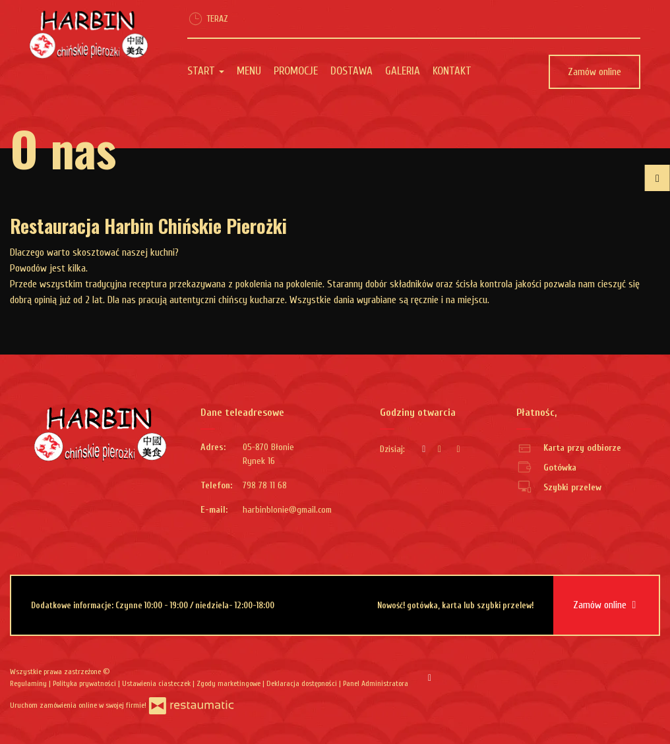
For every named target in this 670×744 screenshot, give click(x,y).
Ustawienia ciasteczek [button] (157, 683)
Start (205, 71)
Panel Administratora (375, 683)
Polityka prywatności (85, 683)
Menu (249, 71)
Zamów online (594, 72)
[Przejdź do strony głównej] (89, 35)
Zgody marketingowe (229, 683)
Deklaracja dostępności (302, 683)
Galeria (402, 71)
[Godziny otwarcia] (458, 449)
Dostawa (351, 71)
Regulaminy (29, 683)
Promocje (296, 71)
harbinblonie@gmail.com (287, 509)
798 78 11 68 (265, 485)
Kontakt (452, 71)
